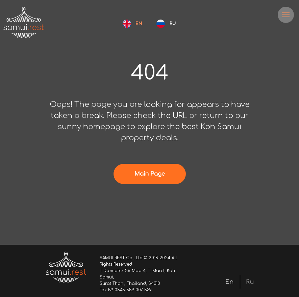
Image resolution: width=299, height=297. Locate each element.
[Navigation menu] (286, 14)
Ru (250, 281)
